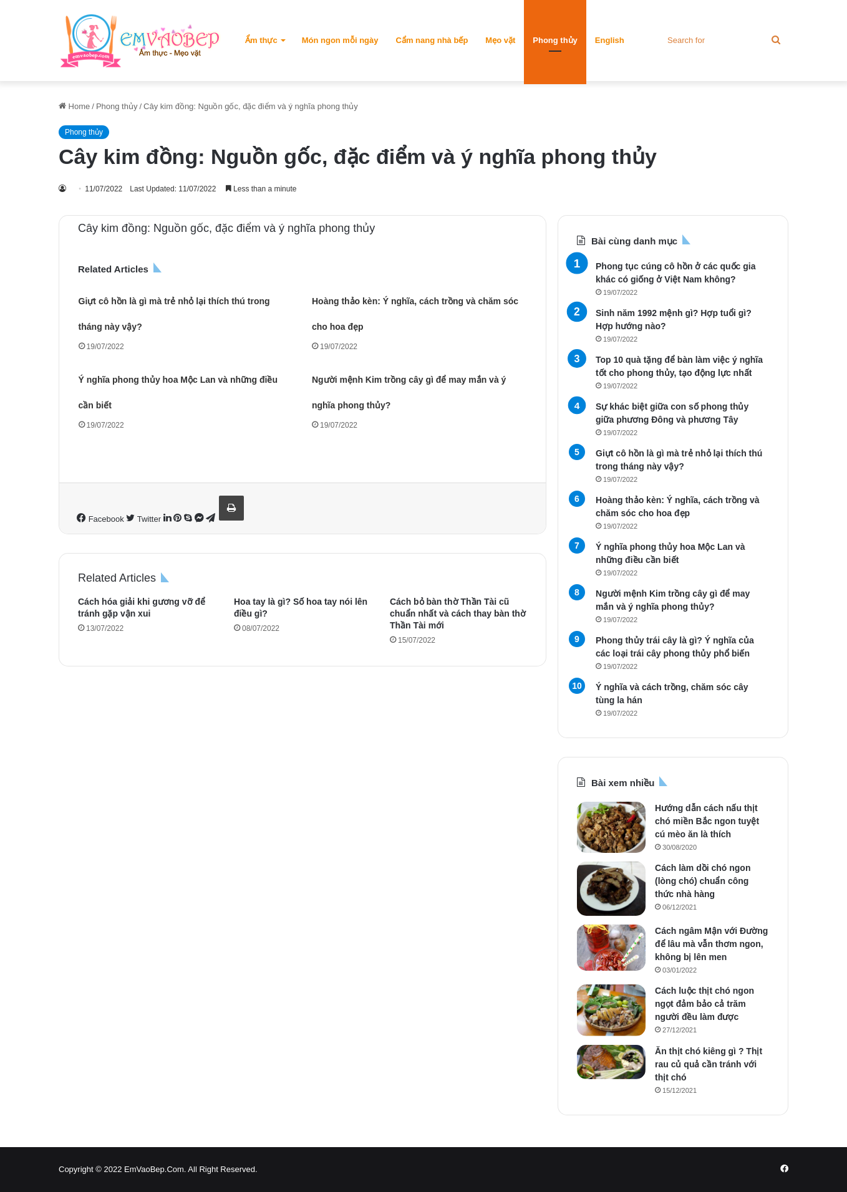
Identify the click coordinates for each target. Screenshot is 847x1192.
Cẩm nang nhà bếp (432, 40)
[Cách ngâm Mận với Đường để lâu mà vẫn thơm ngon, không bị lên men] (611, 948)
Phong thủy (555, 40)
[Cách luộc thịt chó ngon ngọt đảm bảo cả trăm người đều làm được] (611, 1010)
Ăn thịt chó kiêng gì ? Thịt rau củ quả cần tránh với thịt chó (708, 1064)
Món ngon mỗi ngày (340, 40)
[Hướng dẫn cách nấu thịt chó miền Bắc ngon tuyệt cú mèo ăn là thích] (611, 827)
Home (74, 106)
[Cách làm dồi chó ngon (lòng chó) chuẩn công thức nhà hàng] (611, 889)
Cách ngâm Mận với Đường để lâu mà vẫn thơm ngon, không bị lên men (711, 944)
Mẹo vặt (500, 40)
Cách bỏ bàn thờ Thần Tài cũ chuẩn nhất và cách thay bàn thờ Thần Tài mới (458, 613)
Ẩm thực (261, 40)
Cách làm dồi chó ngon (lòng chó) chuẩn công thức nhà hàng (702, 881)
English (609, 40)
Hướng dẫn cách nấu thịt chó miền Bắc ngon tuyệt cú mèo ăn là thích (707, 821)
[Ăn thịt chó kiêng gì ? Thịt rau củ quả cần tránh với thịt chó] (611, 1062)
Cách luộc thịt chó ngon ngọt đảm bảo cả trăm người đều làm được (704, 1004)
